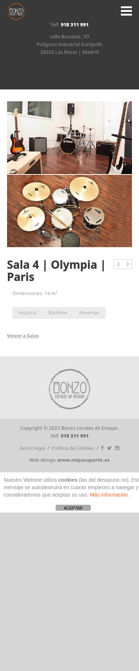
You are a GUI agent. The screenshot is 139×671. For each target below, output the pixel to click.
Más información (109, 495)
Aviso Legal (32, 448)
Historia (27, 312)
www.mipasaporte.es (83, 459)
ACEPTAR (73, 508)
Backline (57, 312)
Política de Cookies (73, 448)
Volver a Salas (23, 336)
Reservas (89, 312)
